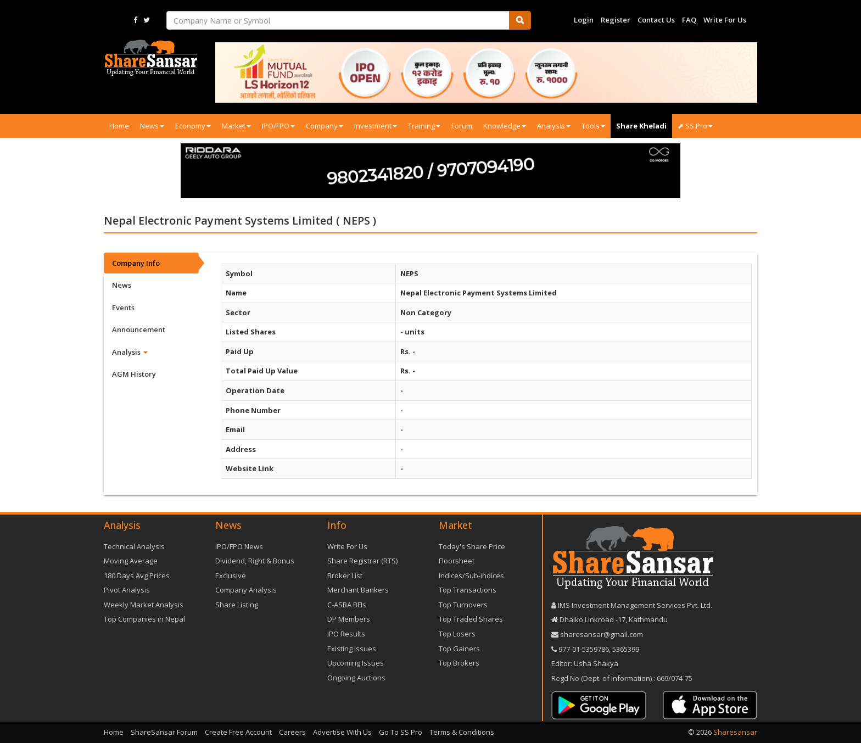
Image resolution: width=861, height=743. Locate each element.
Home (119, 126)
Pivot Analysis (127, 590)
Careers (292, 732)
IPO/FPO (278, 126)
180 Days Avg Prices (137, 575)
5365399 (625, 649)
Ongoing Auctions (356, 678)
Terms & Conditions (461, 732)
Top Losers (457, 634)
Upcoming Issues (355, 663)
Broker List (344, 575)
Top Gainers (459, 648)
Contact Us (656, 20)
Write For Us (724, 20)
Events (123, 307)
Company (324, 126)
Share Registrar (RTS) (362, 561)
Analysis (554, 126)
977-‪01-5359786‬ (583, 649)
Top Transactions (467, 590)
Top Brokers (459, 663)
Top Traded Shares (471, 619)
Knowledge (504, 126)
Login (584, 20)
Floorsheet (456, 561)
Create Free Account (238, 732)
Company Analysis (246, 590)
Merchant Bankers (358, 590)
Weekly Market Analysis (143, 605)
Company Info (136, 263)
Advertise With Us (342, 732)
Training (424, 126)
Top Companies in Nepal (144, 619)
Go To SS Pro (400, 732)
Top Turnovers (463, 605)
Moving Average (131, 561)
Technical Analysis (134, 546)
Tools (593, 126)
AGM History (134, 374)
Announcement (138, 329)
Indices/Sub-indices (471, 575)
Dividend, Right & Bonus (254, 561)
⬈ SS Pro (695, 126)
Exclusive (230, 575)
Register (615, 20)
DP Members (348, 619)
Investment (375, 126)
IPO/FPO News (239, 546)
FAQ (689, 20)
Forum (461, 126)
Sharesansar (735, 732)
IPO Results (346, 634)
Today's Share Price (472, 546)
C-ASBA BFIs (346, 605)
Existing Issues (351, 648)
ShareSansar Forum (164, 732)
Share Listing (236, 605)
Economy (193, 126)
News (152, 126)
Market (236, 126)
